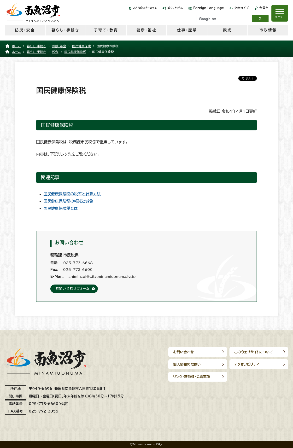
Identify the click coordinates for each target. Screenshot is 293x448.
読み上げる (175, 8)
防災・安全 (25, 30)
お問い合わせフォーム (72, 288)
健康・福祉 (146, 30)
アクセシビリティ (246, 364)
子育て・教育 (106, 30)
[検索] (224, 19)
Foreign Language (208, 8)
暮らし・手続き (66, 30)
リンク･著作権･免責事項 (191, 376)
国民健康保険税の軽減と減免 (68, 201)
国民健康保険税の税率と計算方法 (72, 194)
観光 (227, 30)
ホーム (16, 46)
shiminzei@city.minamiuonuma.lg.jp (102, 276)
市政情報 (268, 30)
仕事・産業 (187, 30)
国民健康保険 (81, 46)
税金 (55, 51)
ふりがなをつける (145, 8)
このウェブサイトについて (253, 352)
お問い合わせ (183, 352)
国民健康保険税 (75, 51)
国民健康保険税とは (60, 208)
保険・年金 (59, 46)
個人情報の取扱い (187, 364)
